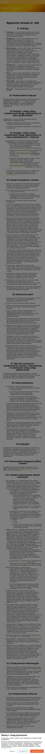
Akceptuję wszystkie (37, 751)
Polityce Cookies (6, 747)
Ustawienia (12, 751)
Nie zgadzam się (23, 751)
